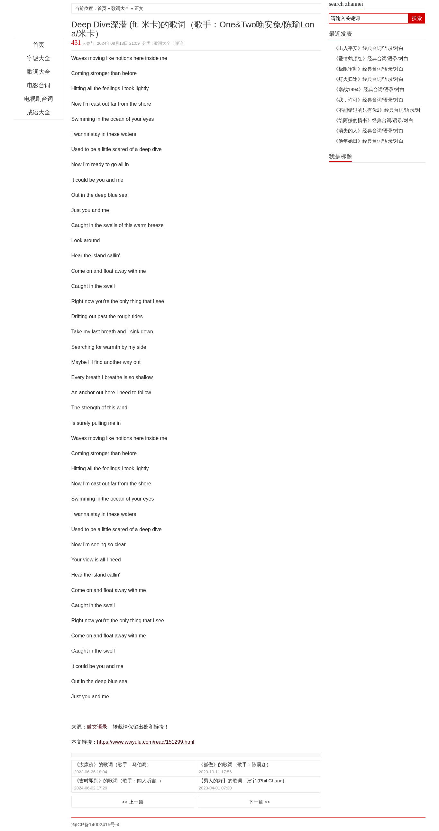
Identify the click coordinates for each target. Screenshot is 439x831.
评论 (179, 43)
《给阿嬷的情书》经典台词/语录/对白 (373, 120)
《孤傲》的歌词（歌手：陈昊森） (235, 764)
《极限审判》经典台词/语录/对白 (369, 69)
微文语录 (38, 20)
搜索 (417, 18)
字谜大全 (38, 58)
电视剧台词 (38, 99)
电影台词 (38, 85)
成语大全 (38, 112)
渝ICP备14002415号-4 (95, 824)
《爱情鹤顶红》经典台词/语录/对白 (371, 58)
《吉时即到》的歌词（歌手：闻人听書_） (119, 780)
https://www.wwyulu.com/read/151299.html (145, 742)
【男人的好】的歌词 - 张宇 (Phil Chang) (241, 780)
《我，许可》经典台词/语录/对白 (369, 99)
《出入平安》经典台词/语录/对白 (369, 48)
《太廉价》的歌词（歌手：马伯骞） (112, 764)
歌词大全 (38, 72)
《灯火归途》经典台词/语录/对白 (369, 79)
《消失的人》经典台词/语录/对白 (369, 130)
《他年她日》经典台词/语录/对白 (369, 141)
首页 (38, 45)
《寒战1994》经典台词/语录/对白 (369, 89)
